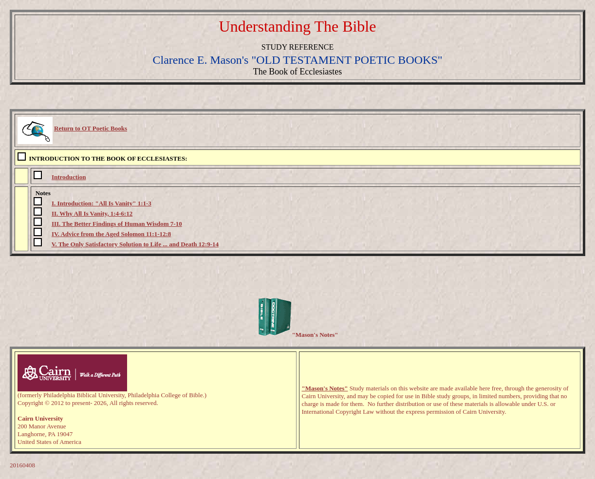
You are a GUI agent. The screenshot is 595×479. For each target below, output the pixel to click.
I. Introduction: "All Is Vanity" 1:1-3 (101, 203)
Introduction (69, 177)
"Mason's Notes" (325, 388)
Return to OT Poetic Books (90, 128)
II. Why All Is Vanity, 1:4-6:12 (92, 213)
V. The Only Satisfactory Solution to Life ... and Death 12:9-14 (135, 244)
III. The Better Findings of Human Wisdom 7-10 (117, 223)
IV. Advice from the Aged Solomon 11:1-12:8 (111, 234)
